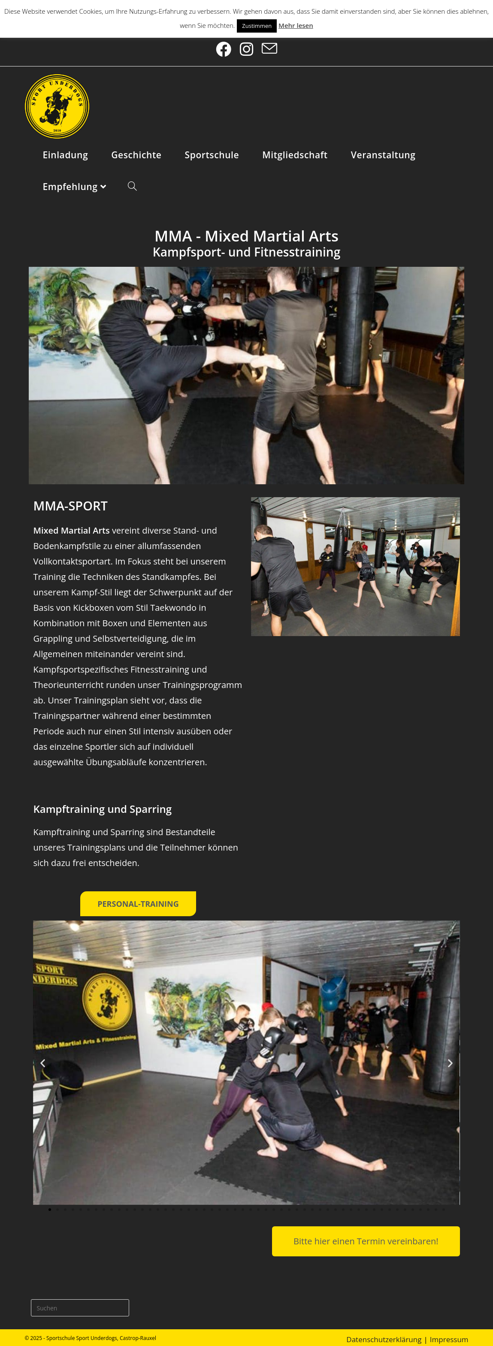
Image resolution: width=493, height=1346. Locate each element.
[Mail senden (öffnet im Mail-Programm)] (267, 47)
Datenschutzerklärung (383, 1335)
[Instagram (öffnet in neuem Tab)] (247, 47)
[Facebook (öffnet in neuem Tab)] (226, 47)
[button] (42, 1058)
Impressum (449, 1335)
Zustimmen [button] (257, 26)
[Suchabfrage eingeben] (80, 1303)
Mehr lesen (295, 25)
